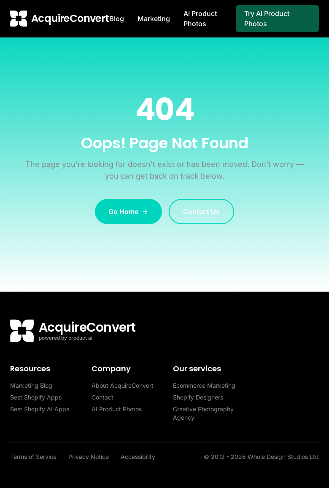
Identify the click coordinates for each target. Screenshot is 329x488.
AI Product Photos (200, 18)
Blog (116, 18)
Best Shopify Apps (36, 397)
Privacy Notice (89, 456)
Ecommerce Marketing (204, 385)
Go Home (128, 211)
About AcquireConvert (123, 385)
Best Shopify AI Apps (39, 409)
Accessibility (138, 456)
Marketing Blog (31, 385)
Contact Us (201, 211)
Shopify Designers (198, 397)
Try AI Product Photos (266, 18)
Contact (102, 397)
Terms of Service (34, 456)
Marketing (154, 18)
